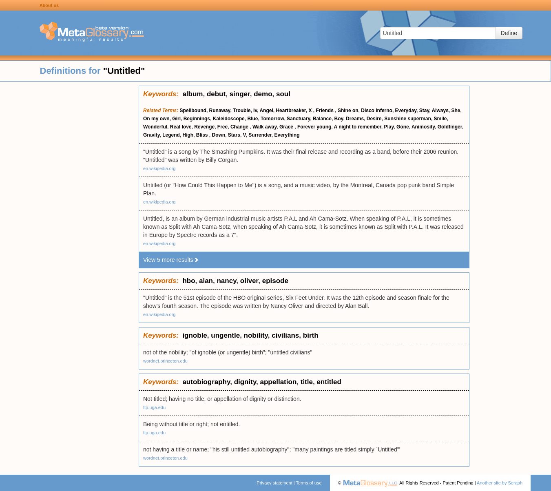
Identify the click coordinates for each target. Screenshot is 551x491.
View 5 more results (171, 260)
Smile (440, 119)
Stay (424, 110)
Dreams (355, 119)
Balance (322, 119)
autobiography (206, 382)
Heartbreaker (290, 110)
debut (216, 94)
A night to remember (357, 127)
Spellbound (193, 110)
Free (222, 127)
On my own (156, 119)
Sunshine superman (407, 119)
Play (389, 127)
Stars (234, 135)
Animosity (423, 127)
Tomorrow (272, 119)
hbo (188, 281)
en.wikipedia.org (159, 168)
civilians (285, 335)
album (192, 94)
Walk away (264, 127)
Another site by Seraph (499, 482)
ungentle (225, 335)
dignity (245, 382)
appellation (278, 382)
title (307, 382)
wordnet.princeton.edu (165, 360)
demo (263, 94)
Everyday (405, 110)
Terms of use (309, 482)
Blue (252, 119)
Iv (255, 110)
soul (283, 94)
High (187, 135)
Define (509, 33)
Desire (374, 119)
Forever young (314, 127)
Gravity (151, 135)
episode (275, 281)
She (455, 110)
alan (206, 281)
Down (219, 135)
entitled (328, 382)
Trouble (241, 110)
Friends (325, 110)
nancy (226, 281)
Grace (286, 127)
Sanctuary (298, 119)
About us (49, 5)
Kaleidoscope (229, 119)
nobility (256, 335)
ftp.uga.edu (154, 407)
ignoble (194, 335)
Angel (266, 110)
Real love (181, 127)
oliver (249, 281)
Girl (176, 119)
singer (240, 94)
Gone (402, 127)
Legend (171, 135)
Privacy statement (274, 482)
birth (311, 335)
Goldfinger (450, 127)
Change (240, 127)
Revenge (204, 127)
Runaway (219, 110)
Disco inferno (376, 110)
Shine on (348, 110)
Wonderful (155, 127)
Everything (287, 135)
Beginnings (197, 119)
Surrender (260, 135)
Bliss (202, 135)
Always (440, 110)
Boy (338, 119)
